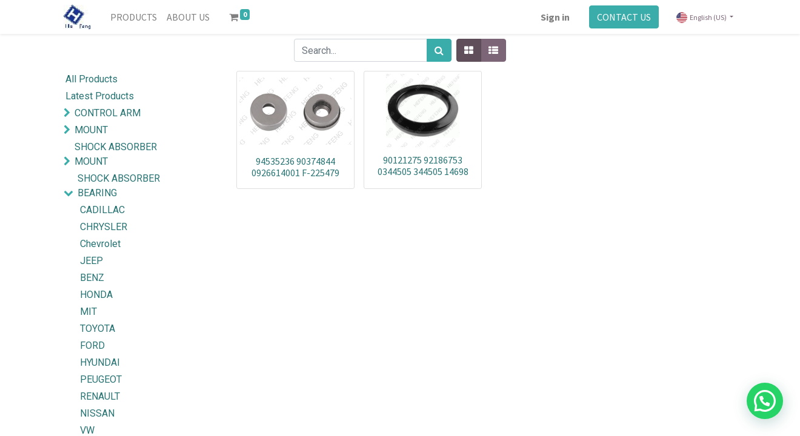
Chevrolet (100, 243)
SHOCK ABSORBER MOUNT (116, 154)
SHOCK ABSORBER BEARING (119, 186)
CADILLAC (102, 210)
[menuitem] (133, 17)
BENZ (92, 277)
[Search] (439, 50)
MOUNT (91, 130)
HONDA (96, 294)
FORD (92, 345)
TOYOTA (97, 328)
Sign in (555, 17)
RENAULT (100, 396)
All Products (91, 79)
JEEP (91, 260)
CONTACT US (624, 17)
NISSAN (97, 413)
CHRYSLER (103, 227)
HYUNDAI (100, 362)
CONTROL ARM (108, 113)
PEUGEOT (101, 379)
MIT (88, 311)
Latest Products (99, 96)
